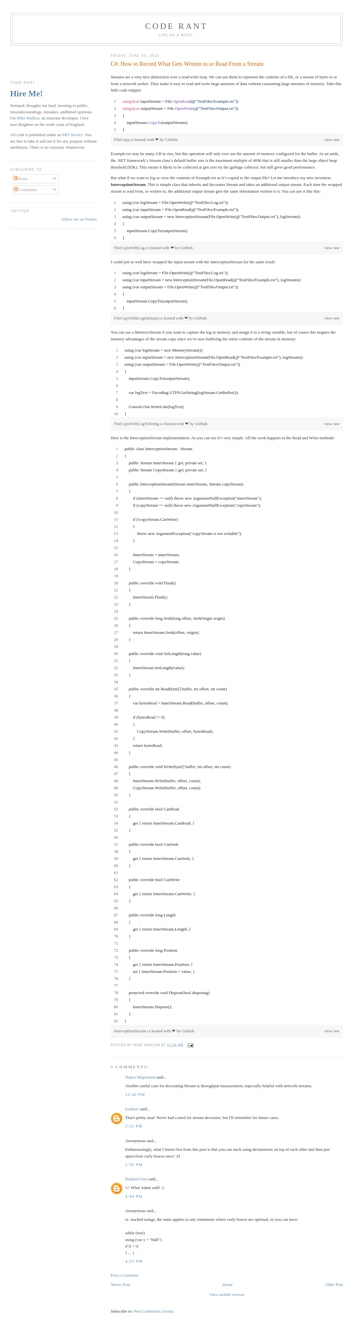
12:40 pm (135, 1094)
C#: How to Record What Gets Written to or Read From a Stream (187, 64)
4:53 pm (134, 1261)
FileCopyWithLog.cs (132, 247)
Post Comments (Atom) (153, 1311)
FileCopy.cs (124, 139)
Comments (25, 189)
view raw (331, 139)
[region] (227, 115)
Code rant (176, 26)
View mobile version (226, 1294)
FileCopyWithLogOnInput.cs (139, 318)
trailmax (132, 1108)
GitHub (171, 139)
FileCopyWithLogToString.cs (139, 423)
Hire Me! (26, 93)
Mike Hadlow (28, 118)
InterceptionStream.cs (133, 1030)
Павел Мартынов (140, 1077)
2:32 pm (134, 1126)
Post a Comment (124, 1275)
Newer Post (120, 1284)
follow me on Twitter (79, 219)
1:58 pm (134, 1164)
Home (227, 1284)
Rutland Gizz (136, 1178)
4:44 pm (134, 1196)
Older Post (334, 1284)
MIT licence (72, 134)
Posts (21, 178)
